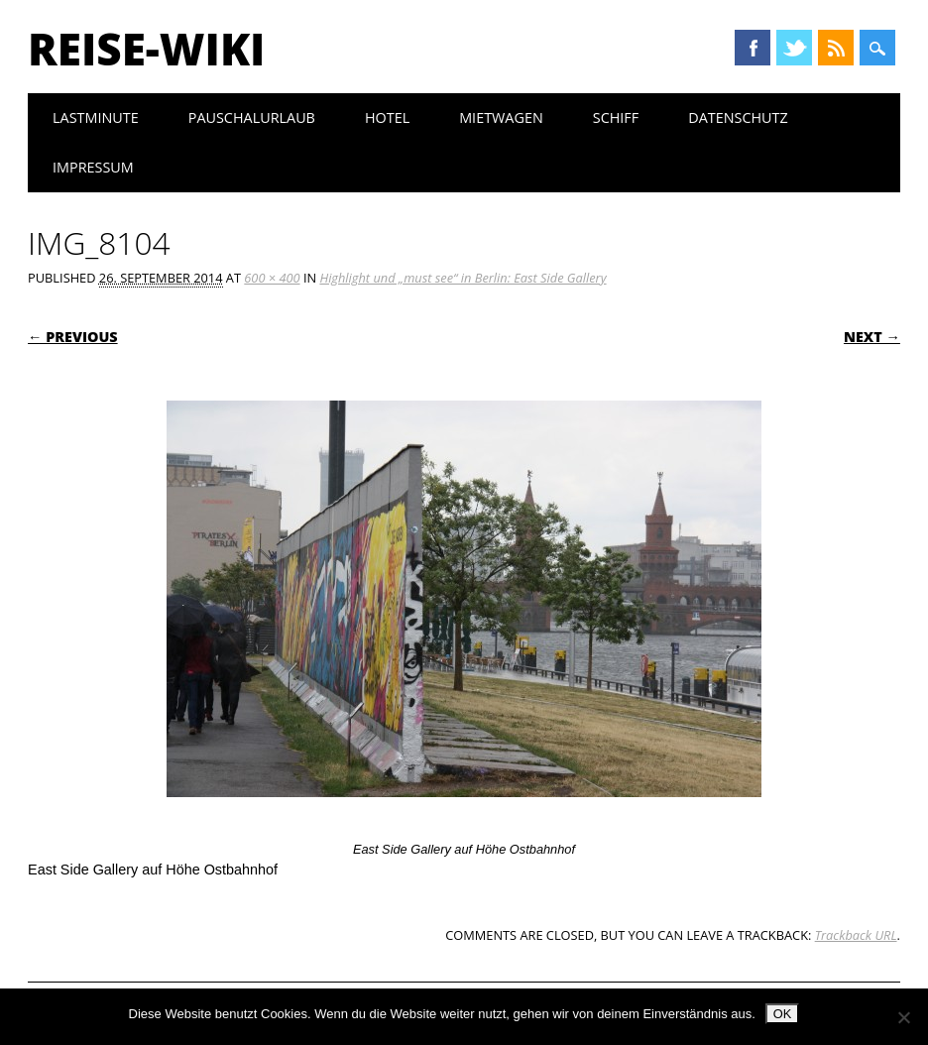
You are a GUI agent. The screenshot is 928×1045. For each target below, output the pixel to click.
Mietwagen (501, 117)
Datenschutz (738, 117)
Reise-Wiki (146, 48)
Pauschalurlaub (251, 117)
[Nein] (903, 1017)
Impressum (93, 167)
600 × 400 (271, 278)
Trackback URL (856, 935)
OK (782, 1013)
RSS (836, 47)
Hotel (387, 117)
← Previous (73, 336)
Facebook (752, 47)
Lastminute (96, 117)
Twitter (794, 47)
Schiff (615, 117)
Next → (872, 336)
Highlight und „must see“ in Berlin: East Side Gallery (462, 278)
